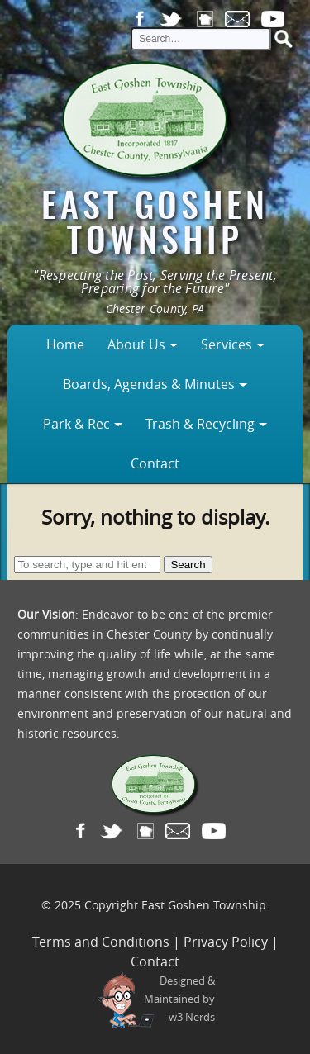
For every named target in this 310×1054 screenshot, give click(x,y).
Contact (155, 463)
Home (65, 344)
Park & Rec (76, 424)
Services (226, 344)
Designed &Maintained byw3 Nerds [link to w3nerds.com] (179, 998)
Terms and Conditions (100, 942)
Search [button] (187, 564)
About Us (136, 344)
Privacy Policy (226, 942)
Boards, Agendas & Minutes (149, 384)
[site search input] (201, 38)
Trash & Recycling (200, 424)
